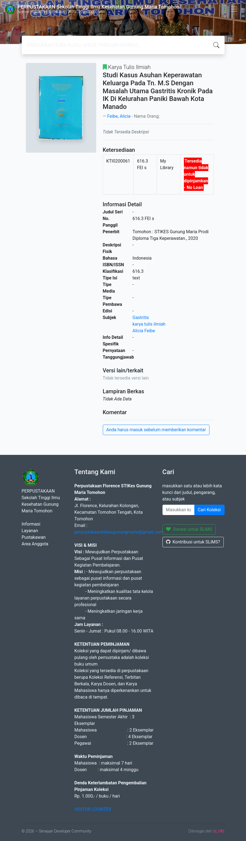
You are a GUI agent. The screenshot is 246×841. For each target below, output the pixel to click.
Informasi (31, 524)
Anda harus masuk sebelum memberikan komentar (156, 429)
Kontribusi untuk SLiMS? (193, 542)
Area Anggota (35, 543)
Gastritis (140, 317)
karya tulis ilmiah (148, 324)
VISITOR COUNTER (92, 809)
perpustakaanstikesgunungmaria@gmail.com (118, 532)
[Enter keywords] (178, 510)
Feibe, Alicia (119, 116)
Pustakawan (34, 537)
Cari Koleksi (209, 509)
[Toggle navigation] (234, 9)
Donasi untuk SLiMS (189, 529)
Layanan (30, 530)
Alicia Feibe (143, 330)
